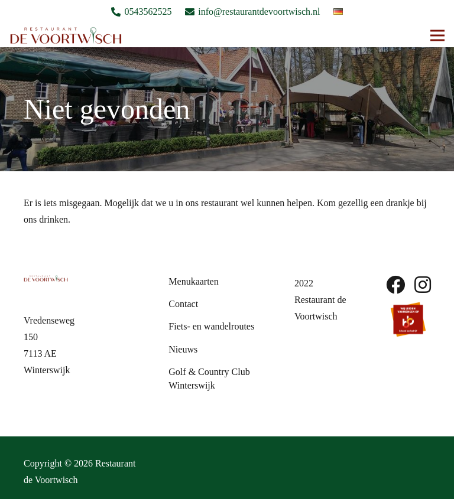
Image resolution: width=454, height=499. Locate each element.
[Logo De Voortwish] (65, 35)
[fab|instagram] (422, 284)
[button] (437, 35)
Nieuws (182, 349)
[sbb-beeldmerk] (408, 319)
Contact (183, 304)
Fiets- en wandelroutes (211, 326)
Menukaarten (193, 281)
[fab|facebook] (395, 284)
